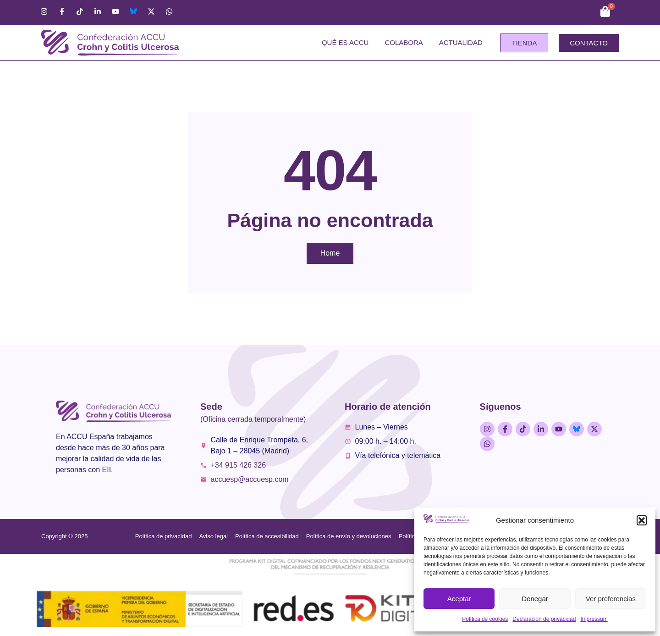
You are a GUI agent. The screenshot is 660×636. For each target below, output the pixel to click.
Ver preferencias (611, 599)
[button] (641, 520)
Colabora (404, 42)
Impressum (593, 619)
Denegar (535, 599)
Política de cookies (485, 619)
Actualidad (461, 42)
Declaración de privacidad (544, 619)
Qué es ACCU (345, 42)
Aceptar (459, 599)
